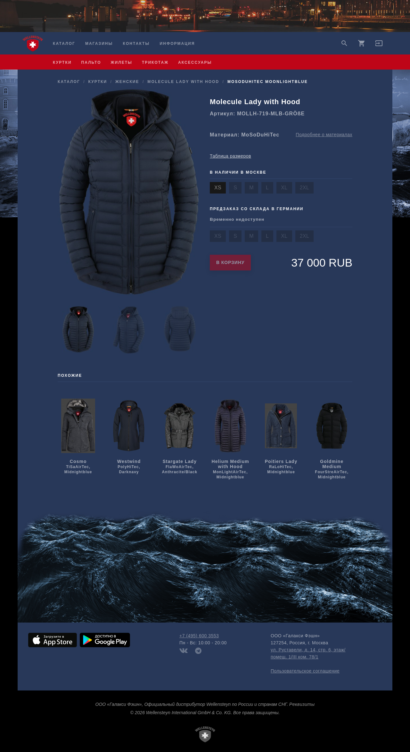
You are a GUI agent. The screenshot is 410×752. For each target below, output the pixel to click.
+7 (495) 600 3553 (199, 635)
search (344, 43)
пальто (91, 62)
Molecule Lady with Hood (183, 81)
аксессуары (195, 62)
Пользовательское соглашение (305, 670)
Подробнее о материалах (324, 134)
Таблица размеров (230, 156)
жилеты (121, 62)
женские (127, 81)
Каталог (64, 43)
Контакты (136, 43)
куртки (62, 62)
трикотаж (155, 62)
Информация (177, 43)
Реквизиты (302, 704)
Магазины (99, 43)
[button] (379, 45)
